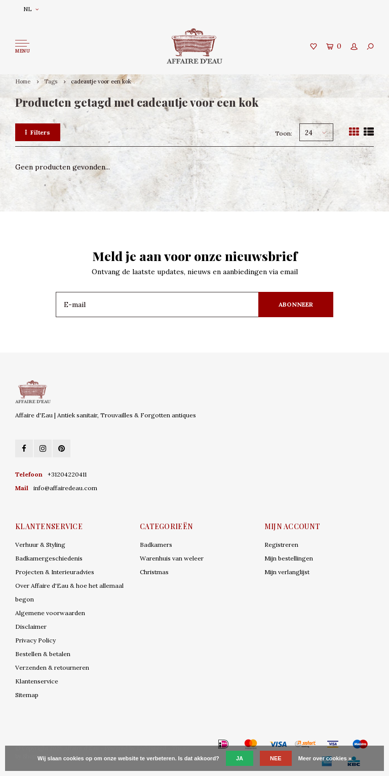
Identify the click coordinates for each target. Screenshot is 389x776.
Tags (50, 81)
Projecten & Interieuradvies (54, 572)
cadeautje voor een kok (101, 81)
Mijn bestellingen (288, 558)
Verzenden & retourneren (52, 667)
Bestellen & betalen (42, 654)
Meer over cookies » (325, 758)
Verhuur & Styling (40, 544)
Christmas (154, 572)
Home (22, 81)
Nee (276, 758)
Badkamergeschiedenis (49, 558)
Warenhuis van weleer (172, 558)
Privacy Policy (35, 640)
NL (30, 9)
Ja (239, 758)
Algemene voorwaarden (50, 613)
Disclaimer (31, 626)
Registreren (281, 544)
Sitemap (26, 695)
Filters (37, 132)
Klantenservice (36, 681)
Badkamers (156, 544)
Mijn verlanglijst (286, 572)
